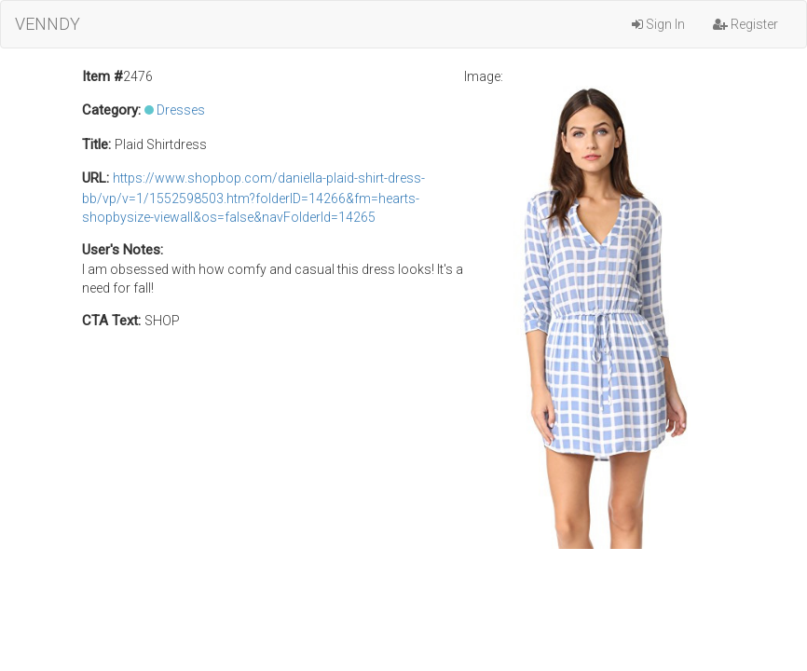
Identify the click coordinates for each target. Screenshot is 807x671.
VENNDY (47, 24)
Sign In (658, 24)
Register (745, 24)
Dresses (181, 110)
